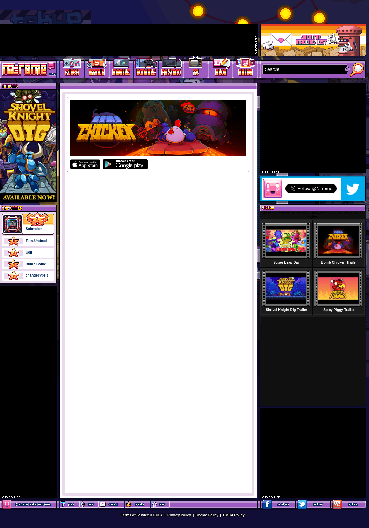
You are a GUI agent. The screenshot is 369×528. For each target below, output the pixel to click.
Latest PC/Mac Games (171, 68)
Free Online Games (72, 68)
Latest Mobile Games (121, 68)
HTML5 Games (96, 68)
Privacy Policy (179, 515)
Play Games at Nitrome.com (25, 69)
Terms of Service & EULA (142, 515)
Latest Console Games (146, 68)
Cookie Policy (207, 515)
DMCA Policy (234, 515)
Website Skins (245, 68)
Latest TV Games (195, 68)
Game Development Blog (220, 68)
